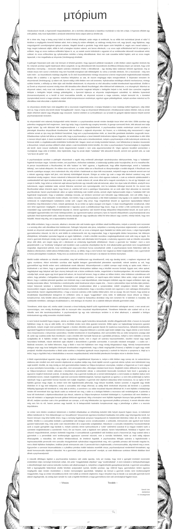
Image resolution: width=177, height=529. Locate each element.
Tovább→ (113, 482)
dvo (148, 489)
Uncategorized (145, 495)
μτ (34, 4)
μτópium (82, 8)
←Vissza (64, 482)
